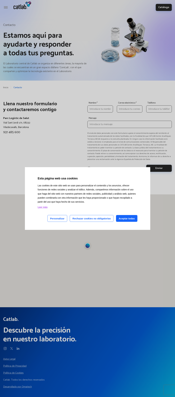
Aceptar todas (127, 218)
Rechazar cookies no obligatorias (91, 218)
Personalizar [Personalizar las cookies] (57, 218)
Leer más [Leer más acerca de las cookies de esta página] (43, 207)
